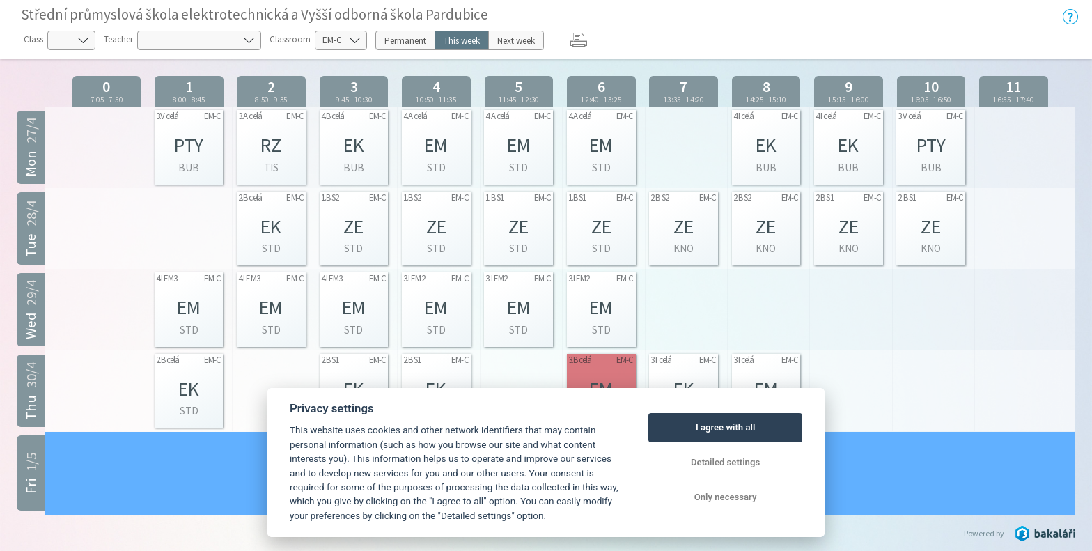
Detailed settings (725, 462)
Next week (516, 41)
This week (462, 41)
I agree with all (725, 427)
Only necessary (725, 497)
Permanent (405, 41)
